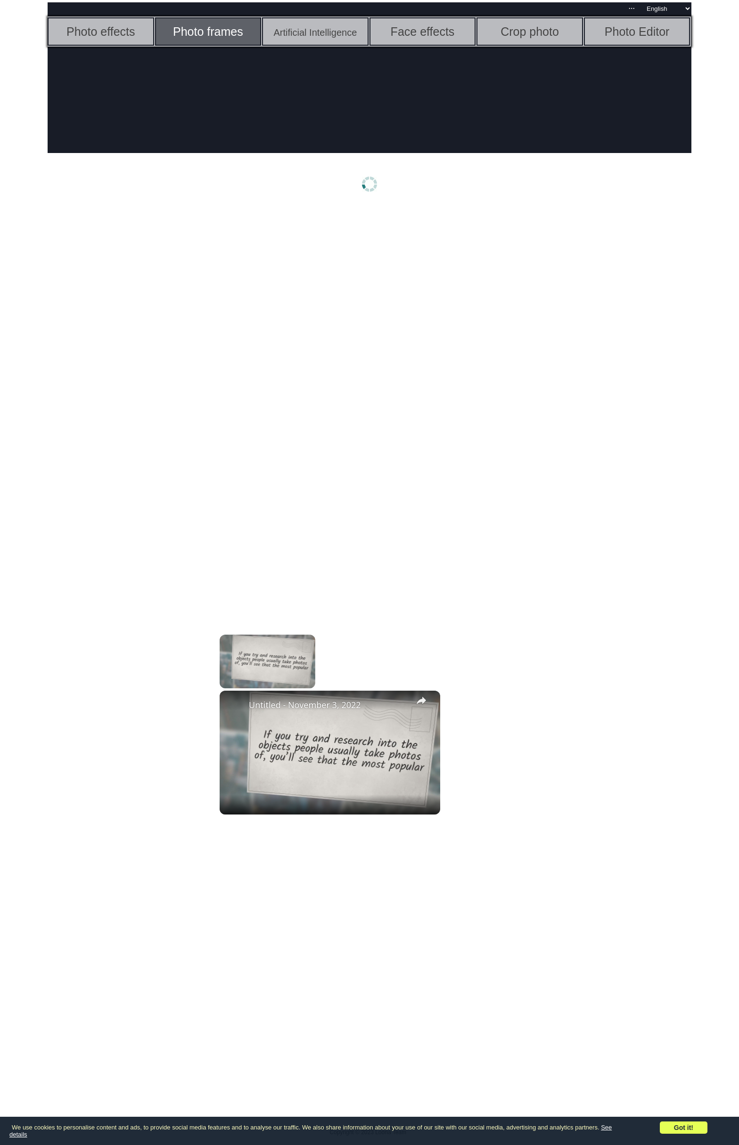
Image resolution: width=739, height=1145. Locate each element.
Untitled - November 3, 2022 (305, 704)
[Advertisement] (120, 356)
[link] (234, 705)
